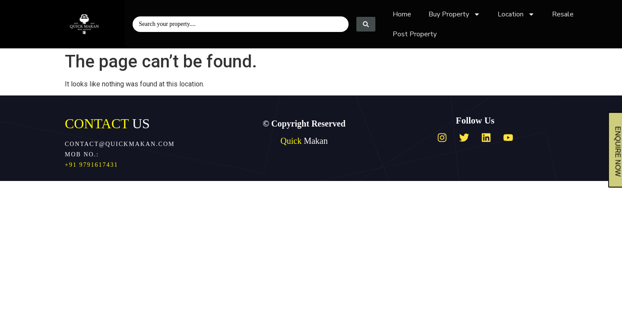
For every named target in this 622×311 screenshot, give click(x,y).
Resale (563, 14)
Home (402, 14)
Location (516, 14)
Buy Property (454, 14)
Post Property (415, 34)
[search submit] (365, 24)
